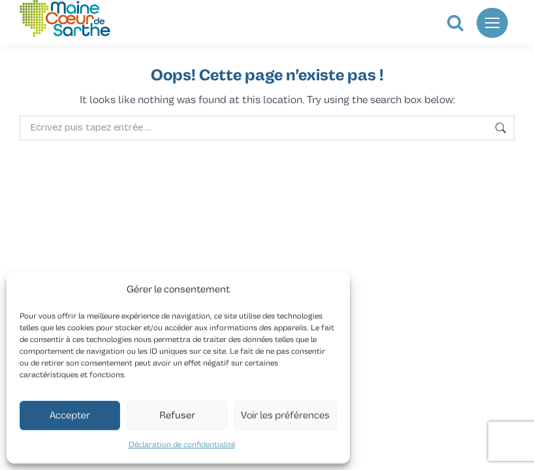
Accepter (70, 415)
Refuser (177, 415)
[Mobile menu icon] (492, 23)
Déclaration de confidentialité (182, 445)
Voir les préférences (285, 415)
